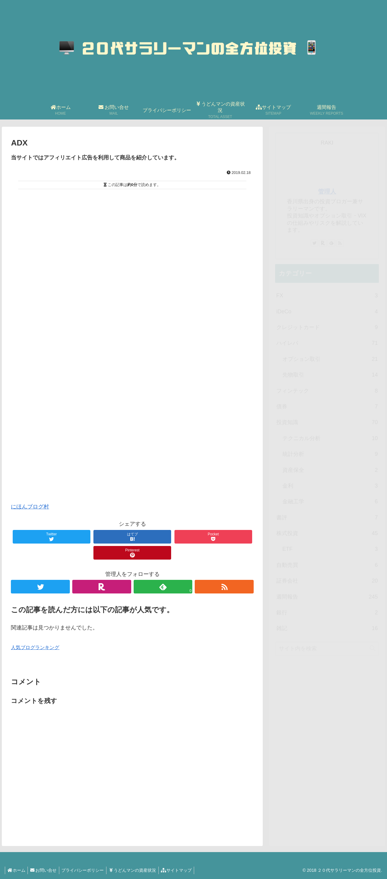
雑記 (327, 628)
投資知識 (327, 422)
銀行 (327, 612)
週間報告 (327, 597)
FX (327, 295)
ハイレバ (327, 343)
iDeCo (327, 311)
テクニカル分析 (330, 438)
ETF (330, 549)
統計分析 (330, 454)
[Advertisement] (132, 394)
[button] (372, 648)
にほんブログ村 (30, 507)
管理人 (327, 191)
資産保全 (330, 470)
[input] (327, 648)
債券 (327, 406)
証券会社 (327, 581)
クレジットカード (327, 327)
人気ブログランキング (35, 647)
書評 (327, 517)
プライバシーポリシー (86, 870)
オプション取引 (330, 359)
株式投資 (327, 533)
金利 (330, 486)
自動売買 (327, 565)
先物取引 (330, 375)
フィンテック (327, 391)
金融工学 (330, 501)
